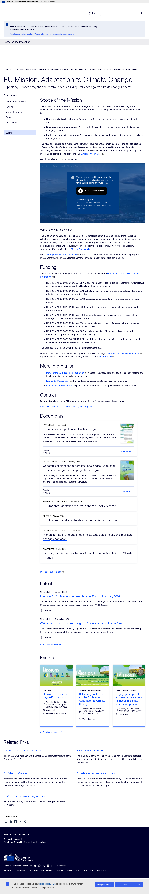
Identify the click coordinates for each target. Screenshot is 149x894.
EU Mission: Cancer (15, 773)
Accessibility (102, 870)
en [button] (91, 13)
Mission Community (80, 249)
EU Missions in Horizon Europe (99, 69)
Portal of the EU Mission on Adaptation (65, 373)
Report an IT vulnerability (14, 870)
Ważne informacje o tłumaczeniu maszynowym (54, 34)
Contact (9, 117)
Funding (9, 107)
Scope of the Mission (16, 101)
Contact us (61, 865)
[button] (6, 822)
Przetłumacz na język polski (21, 34)
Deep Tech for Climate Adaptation (122, 353)
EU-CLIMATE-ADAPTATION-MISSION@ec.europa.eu (66, 406)
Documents (11, 122)
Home (6, 69)
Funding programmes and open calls (53, 69)
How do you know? (48, 2)
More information (14, 112)
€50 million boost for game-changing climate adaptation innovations (81, 623)
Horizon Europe (77, 69)
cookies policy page (47, 884)
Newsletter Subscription (57, 381)
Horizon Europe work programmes (24, 796)
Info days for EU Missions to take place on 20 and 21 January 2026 (80, 596)
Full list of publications (50, 572)
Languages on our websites (40, 870)
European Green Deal (90, 154)
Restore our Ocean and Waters (22, 750)
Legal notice (88, 870)
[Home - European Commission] (23, 12)
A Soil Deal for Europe (89, 750)
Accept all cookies (104, 885)
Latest (9, 127)
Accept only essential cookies (129, 885)
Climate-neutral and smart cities (95, 773)
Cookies (59, 870)
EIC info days (105, 356)
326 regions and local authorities (61, 254)
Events (9, 133)
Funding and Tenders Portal (59, 385)
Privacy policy (73, 870)
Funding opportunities (27, 69)
